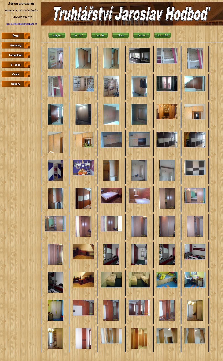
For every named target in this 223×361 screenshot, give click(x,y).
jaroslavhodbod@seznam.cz (21, 23)
